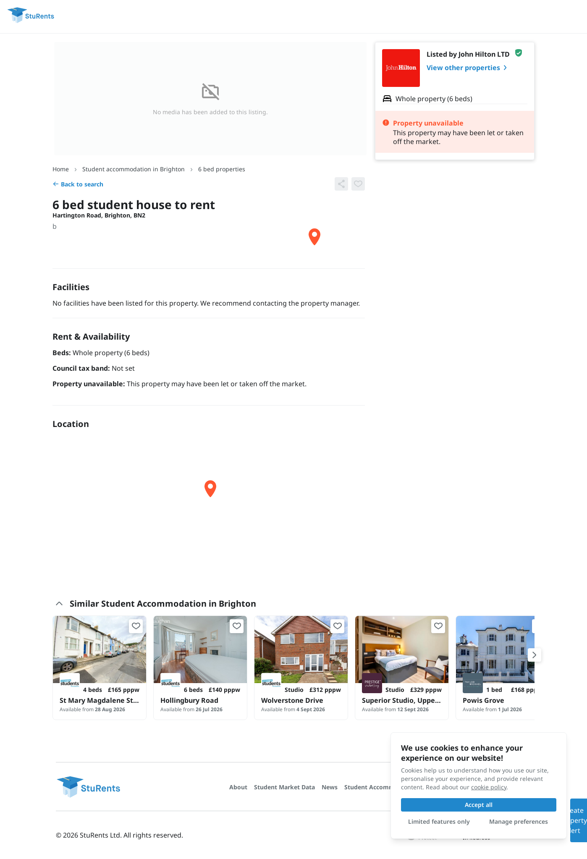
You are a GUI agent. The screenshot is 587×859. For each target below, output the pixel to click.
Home (60, 169)
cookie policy (488, 787)
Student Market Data (284, 787)
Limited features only (439, 821)
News (330, 787)
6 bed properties (221, 169)
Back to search (77, 184)
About (238, 787)
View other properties (468, 68)
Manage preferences (518, 821)
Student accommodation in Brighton (133, 169)
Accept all (479, 805)
